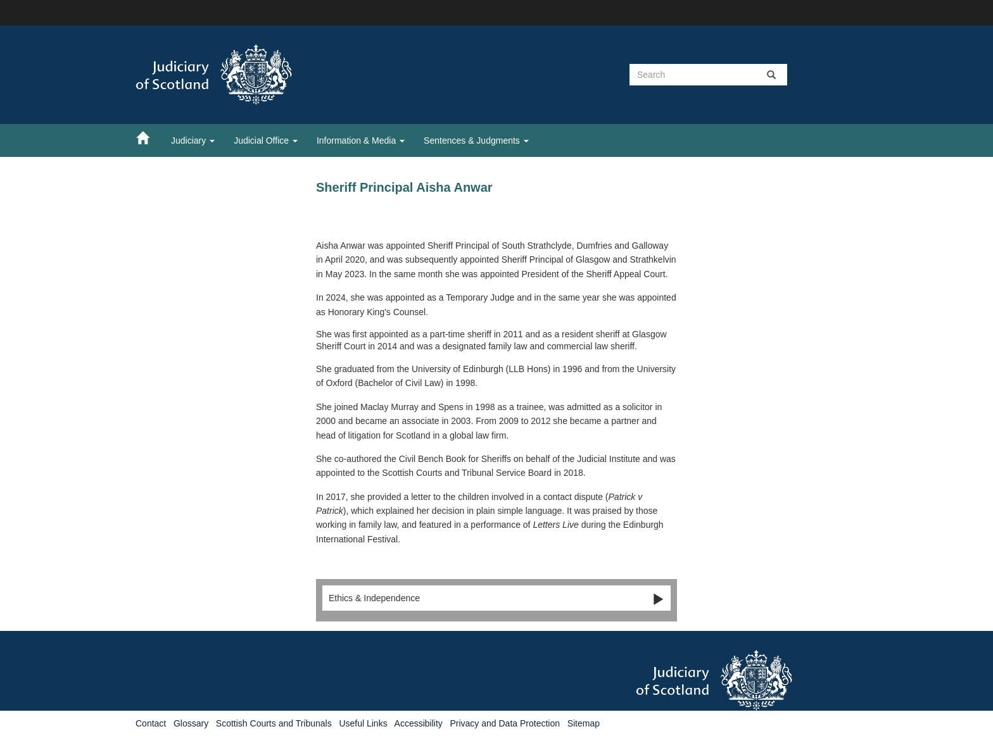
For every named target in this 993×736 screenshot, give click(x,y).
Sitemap (583, 723)
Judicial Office (266, 140)
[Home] (148, 137)
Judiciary (193, 140)
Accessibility (419, 723)
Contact (151, 723)
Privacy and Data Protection (505, 723)
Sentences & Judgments (476, 140)
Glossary (191, 723)
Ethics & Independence (496, 598)
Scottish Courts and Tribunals (274, 723)
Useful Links (363, 723)
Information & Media (361, 140)
